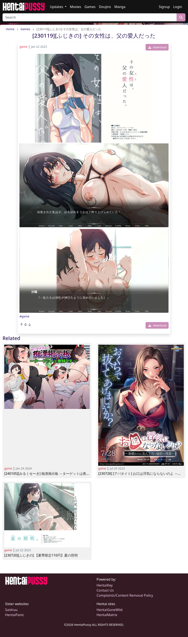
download (157, 47)
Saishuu (11, 609)
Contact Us (105, 590)
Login (177, 6)
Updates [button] (57, 6)
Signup (164, 6)
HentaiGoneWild (110, 609)
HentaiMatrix (107, 614)
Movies (75, 6)
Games (89, 6)
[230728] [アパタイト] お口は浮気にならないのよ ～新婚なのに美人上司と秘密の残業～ (141, 474)
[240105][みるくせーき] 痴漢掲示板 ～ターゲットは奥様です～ (47, 474)
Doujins (105, 6)
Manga (119, 6)
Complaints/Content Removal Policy (125, 595)
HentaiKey (105, 585)
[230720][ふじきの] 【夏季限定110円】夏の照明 (41, 555)
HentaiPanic (14, 614)
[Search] (90, 17)
